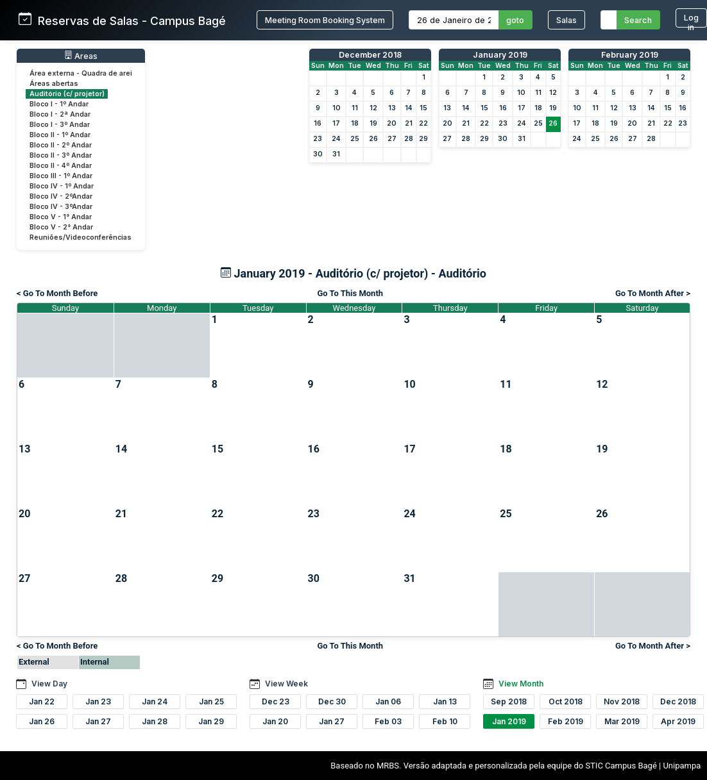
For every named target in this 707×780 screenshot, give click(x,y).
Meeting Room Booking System (325, 20)
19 (373, 123)
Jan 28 (154, 721)
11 (355, 108)
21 (409, 123)
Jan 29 (211, 721)
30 (318, 154)
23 (317, 139)
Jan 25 (211, 701)
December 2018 (370, 55)
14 (409, 108)
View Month (520, 683)
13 (392, 108)
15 (423, 108)
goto (515, 20)
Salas (566, 20)
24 (336, 139)
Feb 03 (388, 721)
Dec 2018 (678, 701)
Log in (691, 20)
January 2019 (500, 55)
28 (408, 139)
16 (317, 123)
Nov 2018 (622, 701)
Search (638, 20)
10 (336, 108)
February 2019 (629, 55)
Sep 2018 (509, 701)
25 (354, 139)
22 (423, 123)
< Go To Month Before (57, 293)
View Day (49, 683)
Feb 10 (444, 721)
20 (391, 123)
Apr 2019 (678, 721)
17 (336, 123)
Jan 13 (445, 701)
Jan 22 (42, 701)
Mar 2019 (622, 721)
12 (373, 108)
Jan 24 (154, 701)
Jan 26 (42, 721)
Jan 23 (98, 701)
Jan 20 (275, 721)
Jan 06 (388, 701)
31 (336, 154)
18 (355, 123)
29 (423, 139)
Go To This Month (350, 293)
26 (373, 139)
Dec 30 (332, 701)
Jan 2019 (509, 721)
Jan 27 (98, 721)
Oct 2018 (566, 701)
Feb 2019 (565, 721)
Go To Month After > (652, 293)
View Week (286, 683)
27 (392, 139)
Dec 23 (275, 701)
